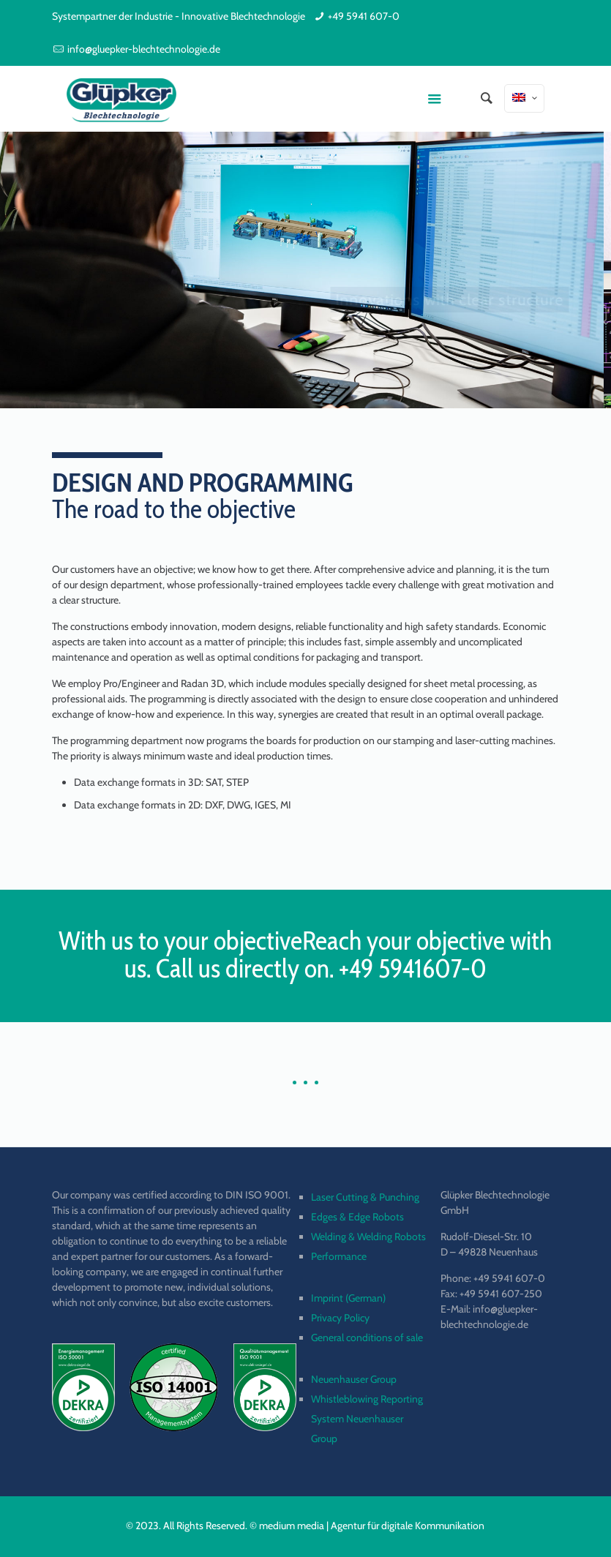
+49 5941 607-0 (364, 16)
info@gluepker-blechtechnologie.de (143, 49)
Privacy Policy (340, 1317)
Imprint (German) (348, 1298)
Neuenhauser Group (354, 1379)
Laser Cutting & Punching (365, 1197)
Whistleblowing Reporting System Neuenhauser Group (367, 1418)
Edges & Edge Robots (357, 1216)
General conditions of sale (367, 1337)
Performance (339, 1256)
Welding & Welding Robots (368, 1236)
